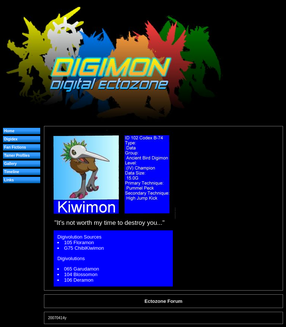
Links (9, 180)
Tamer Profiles (17, 155)
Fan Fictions (15, 147)
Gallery (10, 164)
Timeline (11, 172)
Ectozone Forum (163, 301)
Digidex (11, 139)
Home (9, 131)
